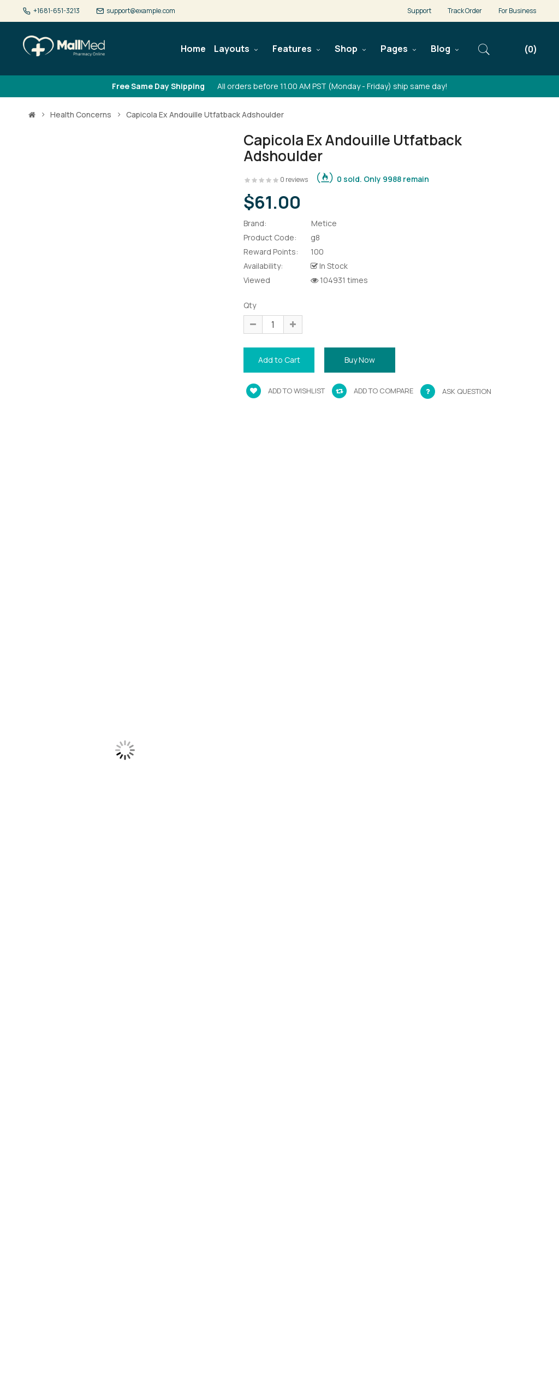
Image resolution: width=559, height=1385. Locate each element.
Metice (324, 223)
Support (419, 10)
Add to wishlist (285, 391)
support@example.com (140, 10)
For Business (517, 10)
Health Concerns (80, 115)
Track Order (465, 10)
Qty (249, 305)
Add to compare (372, 391)
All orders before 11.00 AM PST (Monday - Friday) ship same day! (280, 86)
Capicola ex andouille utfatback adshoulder (205, 115)
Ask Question (466, 391)
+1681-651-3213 (56, 10)
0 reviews (294, 179)
